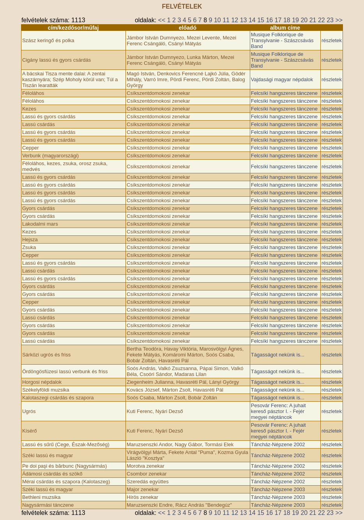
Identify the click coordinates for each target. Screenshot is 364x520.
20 (303, 20)
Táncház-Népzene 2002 (278, 444)
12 (234, 20)
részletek (332, 40)
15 (260, 20)
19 (295, 20)
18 (286, 20)
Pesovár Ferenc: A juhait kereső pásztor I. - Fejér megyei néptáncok (278, 411)
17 (278, 20)
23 (330, 20)
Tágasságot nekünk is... (277, 355)
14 (252, 20)
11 (226, 20)
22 (321, 20)
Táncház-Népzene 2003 (278, 489)
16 (269, 20)
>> (339, 20)
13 (243, 20)
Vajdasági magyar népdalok (282, 79)
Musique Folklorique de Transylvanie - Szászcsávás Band (282, 40)
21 (312, 20)
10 (217, 20)
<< (162, 20)
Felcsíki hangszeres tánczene (284, 93)
